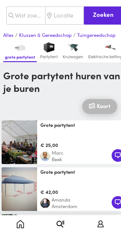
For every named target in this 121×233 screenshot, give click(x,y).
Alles (8, 35)
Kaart (99, 106)
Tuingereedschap (96, 35)
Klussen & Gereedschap (45, 35)
